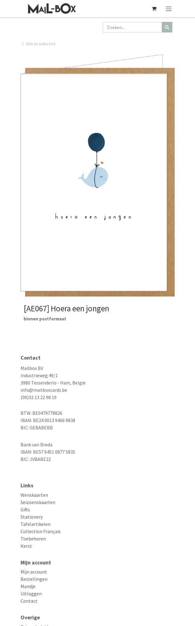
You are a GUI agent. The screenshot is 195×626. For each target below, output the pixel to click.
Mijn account (34, 572)
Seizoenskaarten (38, 502)
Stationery (32, 517)
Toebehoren (33, 539)
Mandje (28, 586)
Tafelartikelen (35, 524)
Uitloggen (31, 593)
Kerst (26, 546)
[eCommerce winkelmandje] (154, 8)
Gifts (25, 509)
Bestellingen (34, 579)
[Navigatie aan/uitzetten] (169, 8)
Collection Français (41, 531)
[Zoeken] (167, 27)
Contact (29, 601)
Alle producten (38, 43)
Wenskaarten (34, 495)
